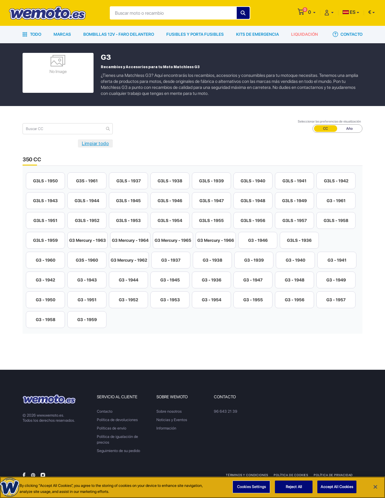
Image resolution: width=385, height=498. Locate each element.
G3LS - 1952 (87, 220)
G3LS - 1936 (299, 240)
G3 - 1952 (128, 299)
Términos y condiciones (247, 475)
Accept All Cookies (337, 487)
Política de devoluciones (117, 420)
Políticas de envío (111, 428)
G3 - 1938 (212, 260)
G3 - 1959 (87, 319)
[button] (312, 12)
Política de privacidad (333, 475)
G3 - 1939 (254, 260)
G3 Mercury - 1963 (87, 240)
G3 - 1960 (45, 260)
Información (166, 428)
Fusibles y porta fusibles (195, 34)
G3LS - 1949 (294, 200)
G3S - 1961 (87, 180)
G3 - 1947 (253, 280)
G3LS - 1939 (211, 180)
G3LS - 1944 (87, 200)
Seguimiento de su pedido (118, 450)
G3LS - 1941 (294, 180)
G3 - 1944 (128, 280)
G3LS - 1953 (128, 220)
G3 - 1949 (336, 280)
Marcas (62, 34)
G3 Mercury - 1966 (215, 240)
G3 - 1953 (170, 299)
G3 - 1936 (211, 280)
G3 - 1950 (45, 299)
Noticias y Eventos (171, 420)
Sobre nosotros (169, 411)
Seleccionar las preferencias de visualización (329, 121)
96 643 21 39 (225, 411)
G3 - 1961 (336, 200)
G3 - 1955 (253, 299)
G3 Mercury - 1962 (129, 260)
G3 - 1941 (337, 260)
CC (325, 128)
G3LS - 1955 (211, 220)
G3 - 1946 (258, 240)
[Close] (375, 486)
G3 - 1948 (294, 280)
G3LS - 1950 (45, 180)
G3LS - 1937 (128, 180)
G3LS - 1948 (253, 200)
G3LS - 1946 (170, 200)
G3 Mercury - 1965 (173, 240)
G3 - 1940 (295, 260)
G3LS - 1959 (45, 240)
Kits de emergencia (257, 34)
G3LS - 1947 (211, 200)
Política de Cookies (291, 475)
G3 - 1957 (336, 299)
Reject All (294, 487)
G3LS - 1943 (45, 200)
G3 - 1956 (294, 299)
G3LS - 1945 (128, 200)
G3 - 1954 (211, 299)
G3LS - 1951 (45, 220)
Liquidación (304, 34)
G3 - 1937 (170, 260)
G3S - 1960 (87, 260)
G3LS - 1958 (336, 220)
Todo (32, 34)
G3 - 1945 (170, 280)
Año (349, 128)
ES (349, 12)
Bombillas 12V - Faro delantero (118, 34)
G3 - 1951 (87, 299)
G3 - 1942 (45, 280)
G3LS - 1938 (170, 180)
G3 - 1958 (45, 319)
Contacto (347, 34)
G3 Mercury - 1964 (130, 240)
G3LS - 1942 (336, 180)
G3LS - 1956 (253, 220)
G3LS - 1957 (294, 220)
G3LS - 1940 (253, 180)
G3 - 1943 (87, 280)
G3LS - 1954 (170, 220)
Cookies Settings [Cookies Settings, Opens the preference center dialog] (251, 487)
